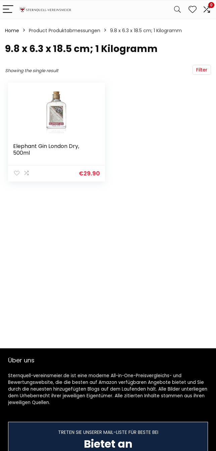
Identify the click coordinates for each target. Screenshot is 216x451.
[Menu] (8, 9)
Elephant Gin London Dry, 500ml (46, 149)
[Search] (177, 9)
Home (12, 30)
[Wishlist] (192, 9)
